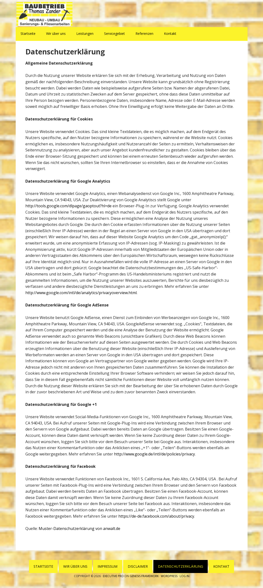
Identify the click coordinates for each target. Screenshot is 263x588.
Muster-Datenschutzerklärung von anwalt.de (79, 528)
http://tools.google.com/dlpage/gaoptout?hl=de (68, 205)
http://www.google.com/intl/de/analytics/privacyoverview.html (81, 292)
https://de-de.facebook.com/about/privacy (156, 516)
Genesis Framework (144, 576)
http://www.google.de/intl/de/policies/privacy (154, 454)
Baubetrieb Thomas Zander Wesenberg (47, 14)
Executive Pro (113, 576)
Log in (184, 576)
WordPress (169, 576)
